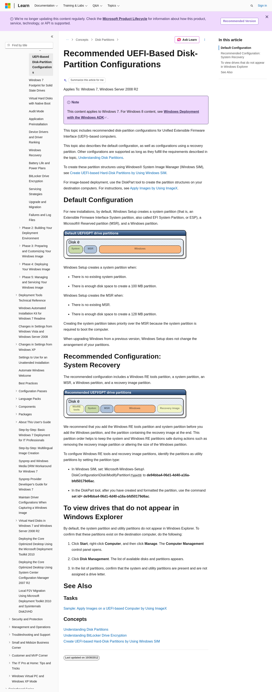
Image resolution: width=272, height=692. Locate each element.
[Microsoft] (8, 5)
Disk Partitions (104, 39)
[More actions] (204, 39)
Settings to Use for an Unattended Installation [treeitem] (34, 360)
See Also (226, 72)
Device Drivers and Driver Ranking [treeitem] (38, 137)
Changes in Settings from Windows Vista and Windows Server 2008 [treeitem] (35, 331)
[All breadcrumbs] (67, 39)
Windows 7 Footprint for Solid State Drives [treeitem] (40, 85)
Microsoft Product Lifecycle (125, 19)
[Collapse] (52, 36)
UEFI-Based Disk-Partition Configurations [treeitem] (42, 64)
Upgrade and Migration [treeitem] (37, 204)
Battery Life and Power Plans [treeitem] (39, 165)
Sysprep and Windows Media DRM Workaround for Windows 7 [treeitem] (35, 466)
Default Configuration (236, 47)
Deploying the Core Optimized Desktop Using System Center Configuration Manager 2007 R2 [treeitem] (35, 572)
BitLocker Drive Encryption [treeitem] (39, 178)
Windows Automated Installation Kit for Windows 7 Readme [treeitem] (32, 313)
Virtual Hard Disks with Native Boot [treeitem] (41, 101)
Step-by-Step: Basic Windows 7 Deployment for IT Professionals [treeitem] (34, 435)
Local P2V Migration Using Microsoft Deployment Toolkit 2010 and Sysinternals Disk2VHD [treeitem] (35, 601)
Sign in (262, 5)
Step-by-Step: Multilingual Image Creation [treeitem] (36, 450)
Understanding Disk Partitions (100, 157)
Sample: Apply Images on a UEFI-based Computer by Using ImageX (115, 608)
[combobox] (29, 45)
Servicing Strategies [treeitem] (35, 191)
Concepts (82, 39)
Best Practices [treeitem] (28, 383)
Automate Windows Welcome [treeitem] (31, 373)
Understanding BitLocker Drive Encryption (95, 635)
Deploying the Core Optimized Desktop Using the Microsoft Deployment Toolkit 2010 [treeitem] (35, 546)
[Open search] (252, 6)
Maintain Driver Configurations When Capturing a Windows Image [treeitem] (33, 505)
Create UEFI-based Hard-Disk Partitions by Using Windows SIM (118, 173)
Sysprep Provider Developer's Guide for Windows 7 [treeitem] (33, 484)
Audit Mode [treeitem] (36, 111)
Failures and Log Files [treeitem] (40, 217)
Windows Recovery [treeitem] (35, 152)
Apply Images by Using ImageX (153, 188)
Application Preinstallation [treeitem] (38, 121)
